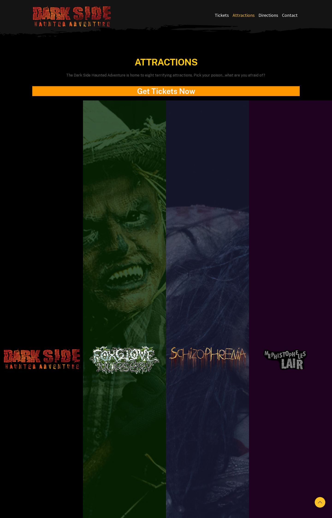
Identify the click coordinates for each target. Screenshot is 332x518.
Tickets (222, 15)
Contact (290, 15)
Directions (268, 15)
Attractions (244, 15)
